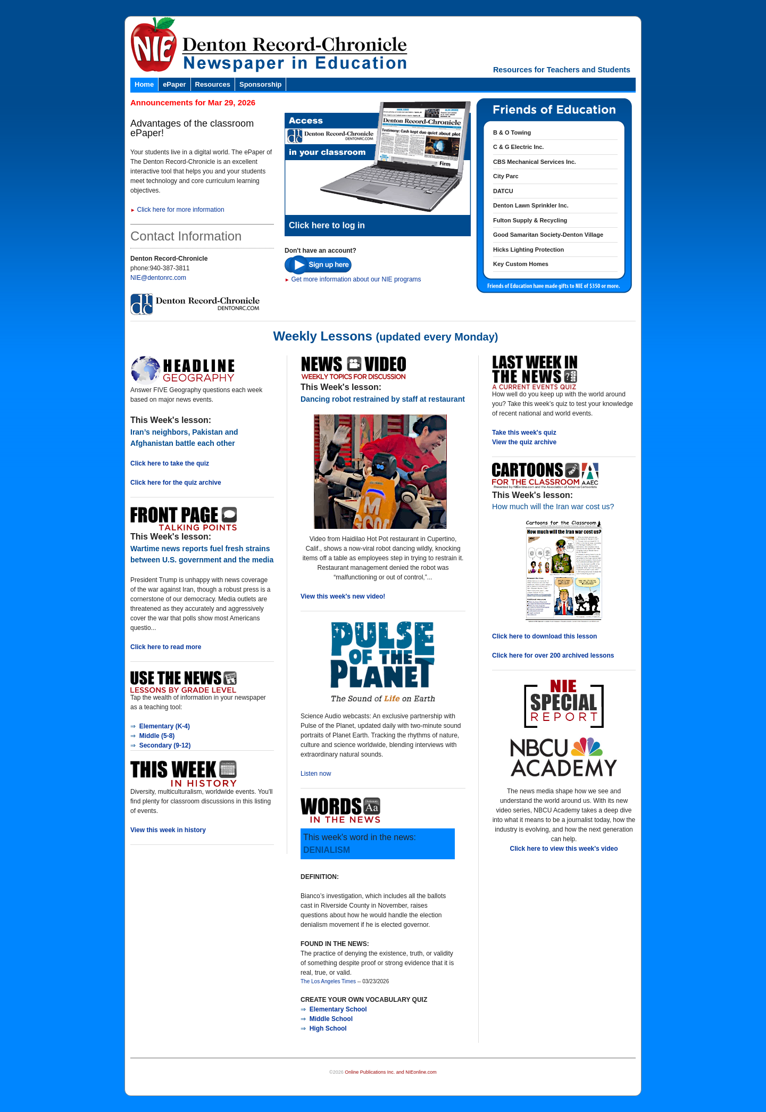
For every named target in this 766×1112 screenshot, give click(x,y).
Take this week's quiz (524, 432)
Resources (212, 84)
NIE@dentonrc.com (158, 277)
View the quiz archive (524, 442)
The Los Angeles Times (328, 981)
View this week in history (168, 830)
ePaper (174, 84)
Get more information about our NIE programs (353, 279)
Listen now (316, 773)
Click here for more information (177, 209)
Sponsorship (260, 84)
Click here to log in (327, 225)
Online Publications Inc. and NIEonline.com (391, 1072)
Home (144, 84)
